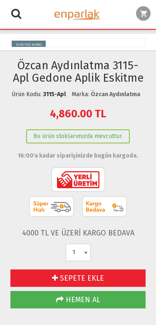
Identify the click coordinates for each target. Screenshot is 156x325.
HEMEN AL (78, 299)
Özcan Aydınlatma (115, 94)
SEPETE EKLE (78, 278)
